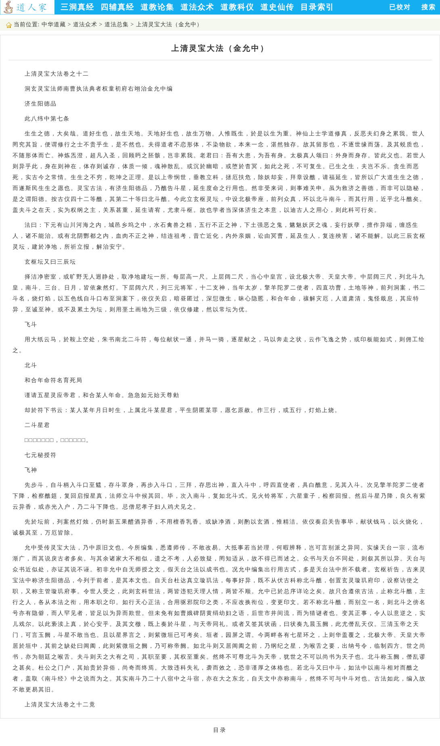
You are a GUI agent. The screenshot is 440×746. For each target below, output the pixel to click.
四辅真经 (117, 7)
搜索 (428, 7)
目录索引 (317, 7)
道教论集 (157, 7)
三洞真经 (77, 7)
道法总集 (117, 24)
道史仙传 (277, 7)
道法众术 (197, 7)
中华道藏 (54, 24)
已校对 (400, 7)
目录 (220, 730)
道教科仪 (237, 7)
